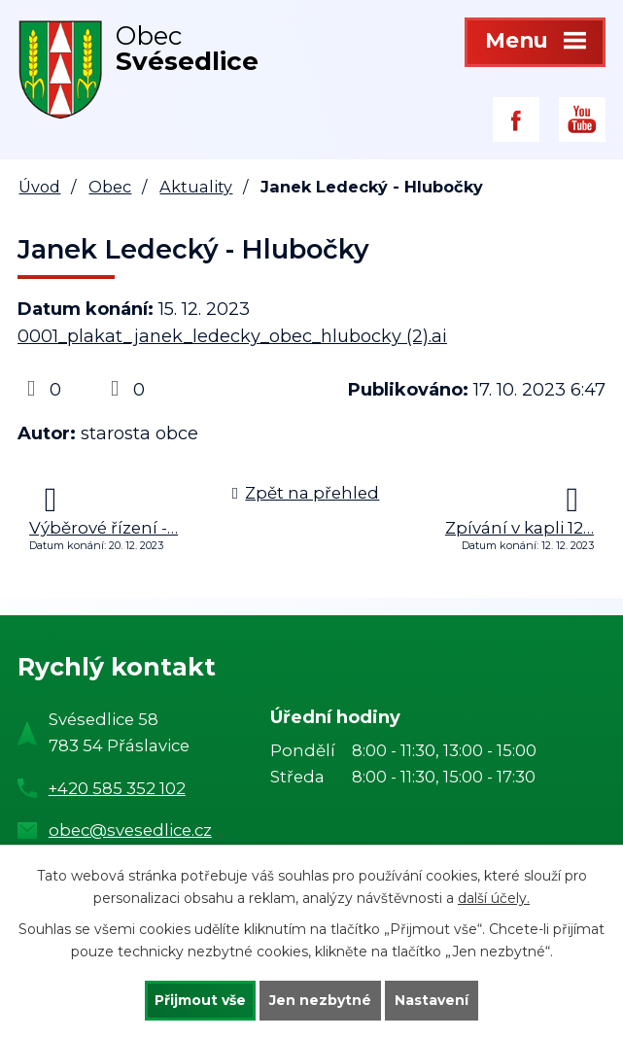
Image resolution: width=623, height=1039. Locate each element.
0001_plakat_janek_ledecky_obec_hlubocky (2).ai (232, 336)
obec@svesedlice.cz (130, 830)
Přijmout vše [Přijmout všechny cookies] (200, 1000)
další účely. (494, 898)
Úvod (39, 186)
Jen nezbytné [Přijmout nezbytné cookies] (320, 1000)
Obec (109, 186)
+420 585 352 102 (117, 788)
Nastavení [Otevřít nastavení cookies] (431, 1000)
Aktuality (195, 186)
